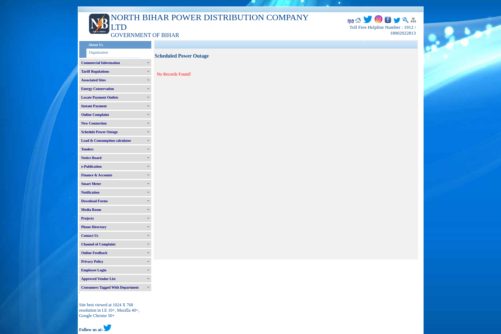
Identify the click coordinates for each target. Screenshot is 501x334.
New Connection (94, 123)
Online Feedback (94, 253)
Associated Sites (93, 80)
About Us (96, 45)
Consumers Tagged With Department (110, 287)
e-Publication (91, 166)
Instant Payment (94, 106)
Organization (98, 52)
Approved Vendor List (98, 279)
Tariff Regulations (95, 71)
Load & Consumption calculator (106, 141)
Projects (87, 218)
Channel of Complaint (98, 244)
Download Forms (94, 201)
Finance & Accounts (96, 175)
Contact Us (90, 236)
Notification (90, 192)
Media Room (91, 210)
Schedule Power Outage (99, 132)
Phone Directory (94, 227)
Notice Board (91, 158)
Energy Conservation (97, 89)
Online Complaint (95, 115)
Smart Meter (91, 184)
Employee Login (94, 270)
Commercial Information (100, 63)
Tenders (87, 149)
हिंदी (351, 21)
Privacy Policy (92, 261)
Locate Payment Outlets (99, 97)
